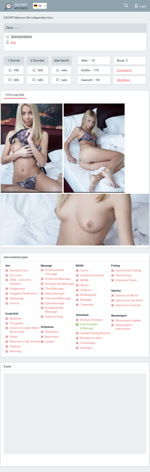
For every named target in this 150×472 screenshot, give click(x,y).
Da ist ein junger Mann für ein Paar (24, 330)
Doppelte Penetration (23, 293)
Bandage (85, 300)
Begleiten (16, 318)
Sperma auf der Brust (129, 300)
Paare (13, 336)
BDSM (84, 280)
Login (140, 6)
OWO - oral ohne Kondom (20, 282)
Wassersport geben (128, 320)
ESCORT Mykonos (14, 17)
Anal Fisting (123, 275)
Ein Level (15, 275)
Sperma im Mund (127, 295)
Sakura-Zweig (54, 316)
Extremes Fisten (126, 280)
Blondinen (123, 80)
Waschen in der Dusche (25, 341)
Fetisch (14, 303)
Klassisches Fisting (128, 270)
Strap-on (85, 290)
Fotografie (16, 323)
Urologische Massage (59, 284)
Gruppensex (17, 288)
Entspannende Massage (54, 309)
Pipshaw (15, 346)
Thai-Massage (54, 288)
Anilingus (86, 348)
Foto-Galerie (15, 94)
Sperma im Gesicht (128, 305)
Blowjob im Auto (91, 338)
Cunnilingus (88, 343)
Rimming (15, 351)
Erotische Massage (57, 279)
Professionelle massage (54, 272)
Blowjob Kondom (91, 320)
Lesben (49, 341)
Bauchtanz (52, 336)
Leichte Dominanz (92, 275)
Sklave (84, 285)
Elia (28, 17)
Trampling (86, 304)
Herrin (84, 270)
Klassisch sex (19, 270)
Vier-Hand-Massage (58, 298)
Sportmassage (54, 303)
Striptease (51, 332)
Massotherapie (55, 293)
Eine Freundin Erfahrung (89, 326)
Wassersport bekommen (124, 327)
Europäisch (124, 70)
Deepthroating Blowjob (95, 333)
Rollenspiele (88, 295)
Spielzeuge (17, 298)
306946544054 (21, 36)
